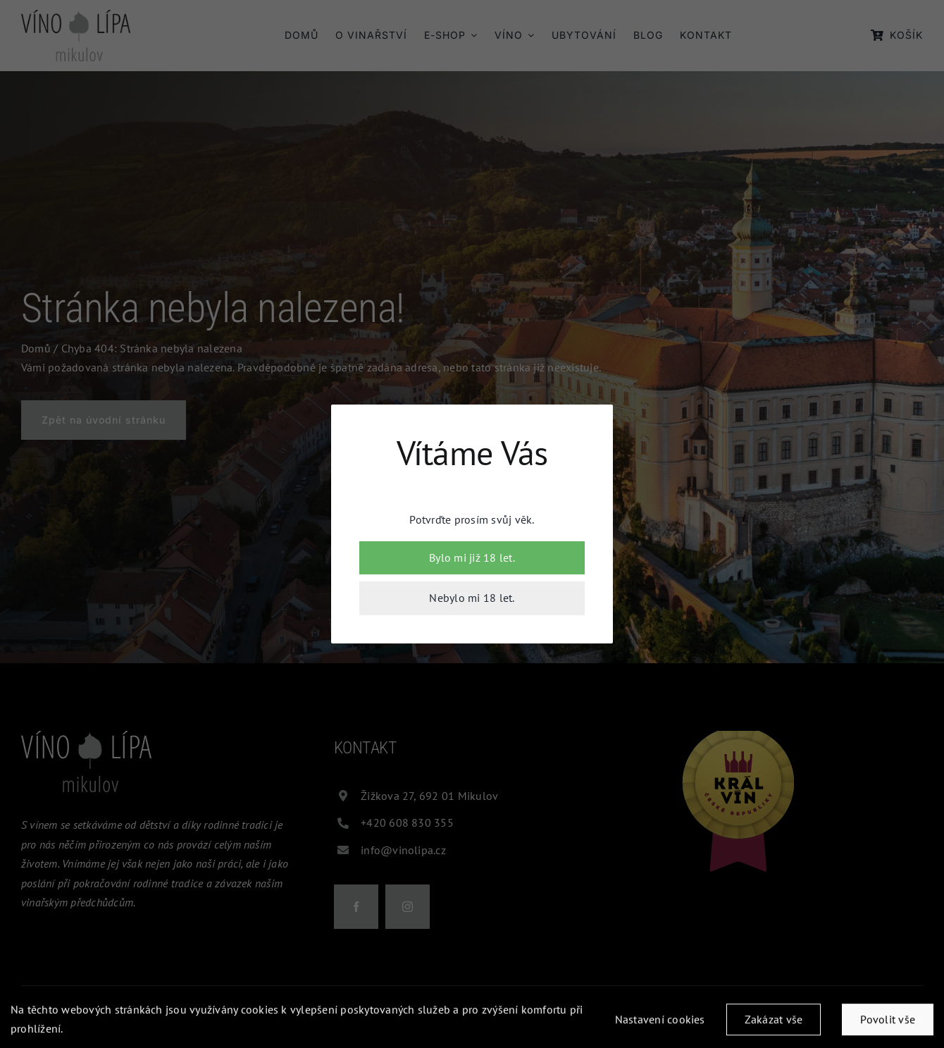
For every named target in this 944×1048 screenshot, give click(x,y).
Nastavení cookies (660, 1023)
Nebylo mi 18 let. (471, 598)
